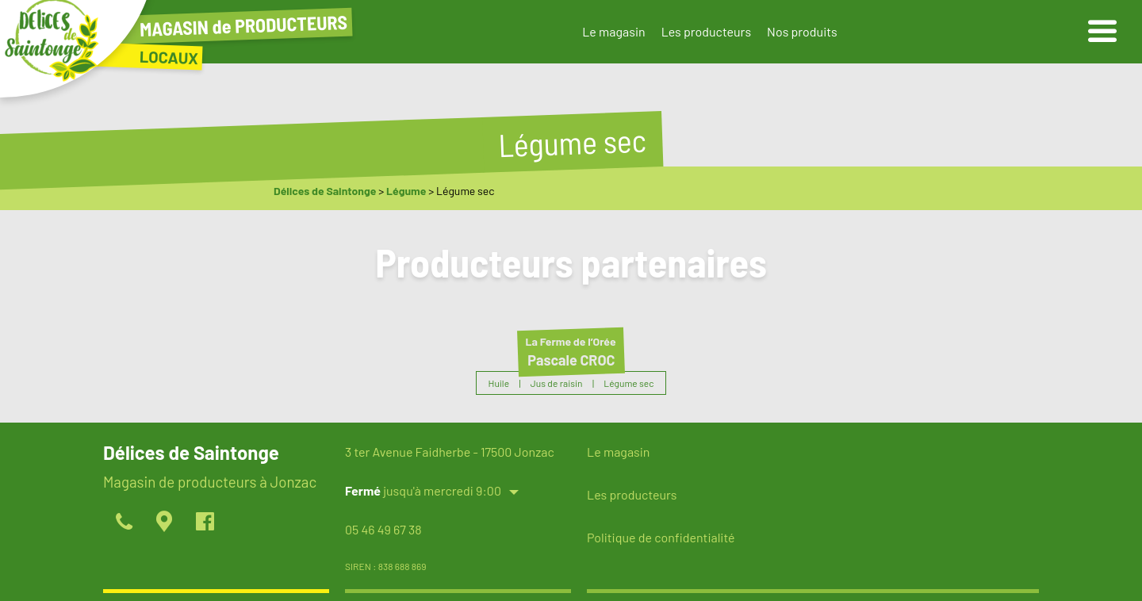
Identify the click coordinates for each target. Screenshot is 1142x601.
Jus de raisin (557, 383)
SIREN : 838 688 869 (386, 566)
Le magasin (613, 31)
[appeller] (123, 522)
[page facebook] (204, 522)
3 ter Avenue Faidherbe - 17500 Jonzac (449, 451)
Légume (406, 190)
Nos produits (802, 31)
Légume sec (628, 383)
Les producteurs (706, 31)
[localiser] (164, 522)
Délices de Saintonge (325, 190)
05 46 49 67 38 (383, 529)
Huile (499, 383)
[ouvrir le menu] (1102, 31)
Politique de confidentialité (660, 537)
